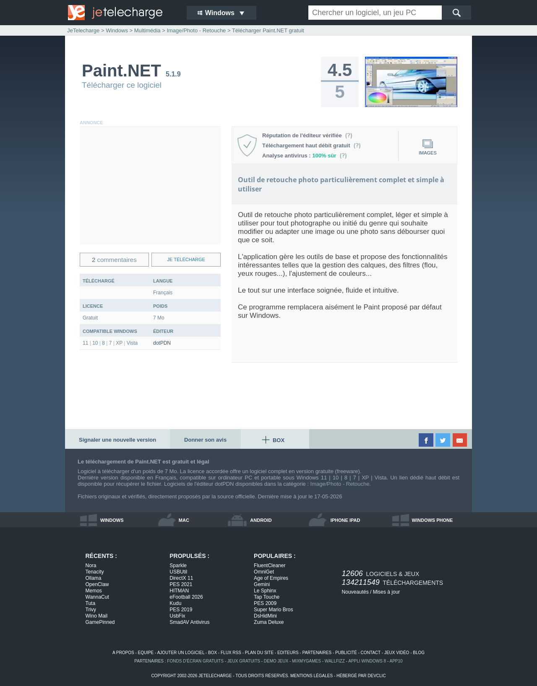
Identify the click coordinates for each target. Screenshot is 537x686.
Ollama (94, 578)
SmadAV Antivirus (189, 622)
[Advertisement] (150, 185)
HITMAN (179, 591)
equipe (146, 652)
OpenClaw (97, 584)
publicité (346, 652)
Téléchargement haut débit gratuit (311, 145)
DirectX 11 (181, 578)
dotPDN (162, 343)
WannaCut (97, 597)
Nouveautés (355, 592)
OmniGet (264, 572)
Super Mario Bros (273, 610)
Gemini (262, 584)
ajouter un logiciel (180, 652)
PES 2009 (265, 603)
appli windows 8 (367, 661)
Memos (94, 591)
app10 (396, 661)
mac (184, 520)
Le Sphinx (265, 591)
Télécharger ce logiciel (122, 85)
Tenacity (95, 572)
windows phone (432, 520)
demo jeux (276, 661)
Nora (91, 565)
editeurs (288, 652)
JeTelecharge (83, 30)
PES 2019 (180, 610)
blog (419, 652)
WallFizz (335, 661)
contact (371, 652)
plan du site (259, 652)
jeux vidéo (396, 652)
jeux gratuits (243, 661)
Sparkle (178, 565)
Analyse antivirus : (304, 155)
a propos (123, 652)
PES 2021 (180, 584)
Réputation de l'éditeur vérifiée (307, 135)
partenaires (316, 652)
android (260, 520)
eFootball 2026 (186, 597)
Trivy (91, 610)
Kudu (175, 603)
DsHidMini (265, 616)
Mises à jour (386, 592)
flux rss (231, 652)
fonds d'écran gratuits (195, 661)
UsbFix (177, 616)
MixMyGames (306, 661)
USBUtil (178, 572)
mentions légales (311, 675)
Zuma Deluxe (269, 622)
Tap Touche (266, 597)
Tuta (91, 603)
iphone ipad (345, 520)
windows (112, 520)
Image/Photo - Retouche (340, 484)
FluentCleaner (269, 565)
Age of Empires (271, 578)
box (212, 652)
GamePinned (100, 622)
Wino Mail (97, 616)
